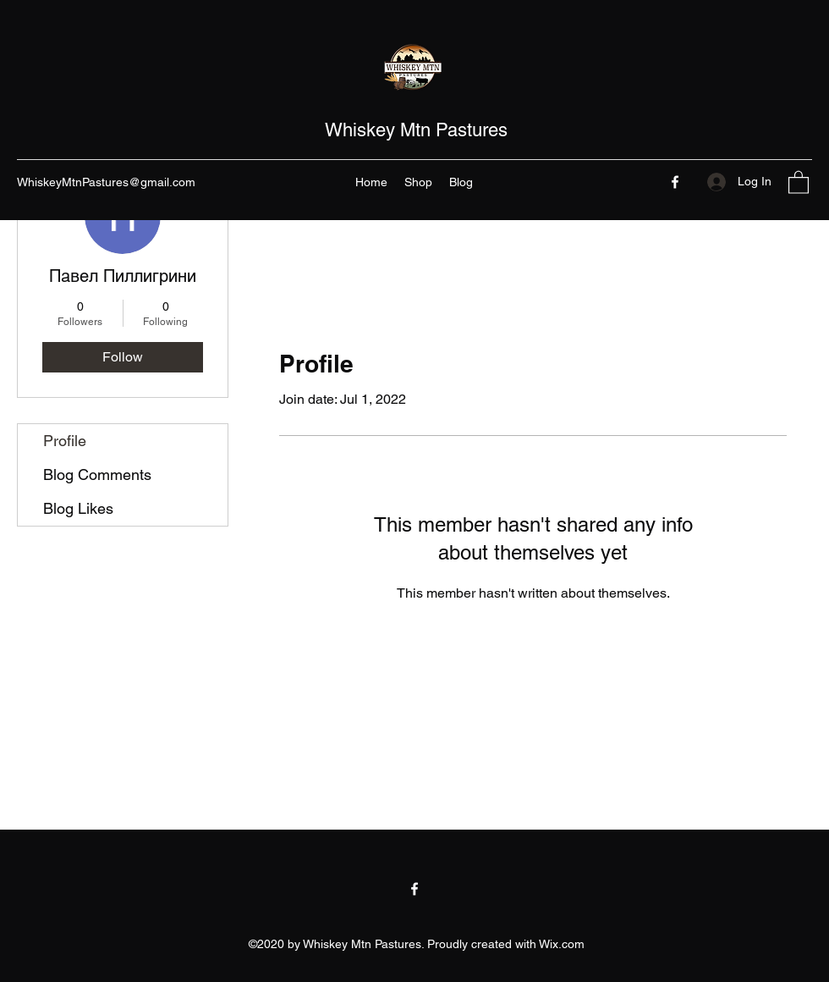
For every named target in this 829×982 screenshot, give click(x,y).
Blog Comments (97, 474)
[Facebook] (675, 182)
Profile (64, 441)
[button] (798, 181)
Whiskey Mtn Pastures (416, 130)
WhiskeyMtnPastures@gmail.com (106, 182)
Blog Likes (78, 508)
